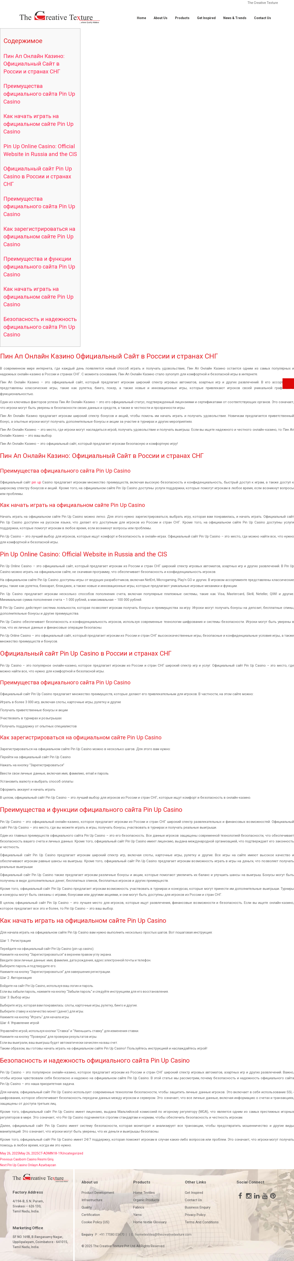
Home (141, 18)
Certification (91, 1215)
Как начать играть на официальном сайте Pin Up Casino (38, 124)
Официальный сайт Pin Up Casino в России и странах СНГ (37, 176)
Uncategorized (72, 1153)
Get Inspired (206, 18)
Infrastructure (92, 1200)
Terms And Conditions (202, 1222)
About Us (160, 18)
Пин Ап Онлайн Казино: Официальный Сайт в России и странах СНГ (34, 64)
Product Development (98, 1193)
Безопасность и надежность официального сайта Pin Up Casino (40, 327)
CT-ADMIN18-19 (50, 1153)
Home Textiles (144, 1193)
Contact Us (262, 18)
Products (182, 18)
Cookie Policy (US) (95, 1222)
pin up (36, 482)
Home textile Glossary (150, 1222)
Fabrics (138, 1207)
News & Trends (234, 18)
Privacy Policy (195, 1215)
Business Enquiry (197, 1207)
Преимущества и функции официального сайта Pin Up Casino (39, 267)
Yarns (137, 1215)
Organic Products (146, 1200)
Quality (87, 1207)
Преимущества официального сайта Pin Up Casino (39, 94)
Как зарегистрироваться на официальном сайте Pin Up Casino (39, 237)
